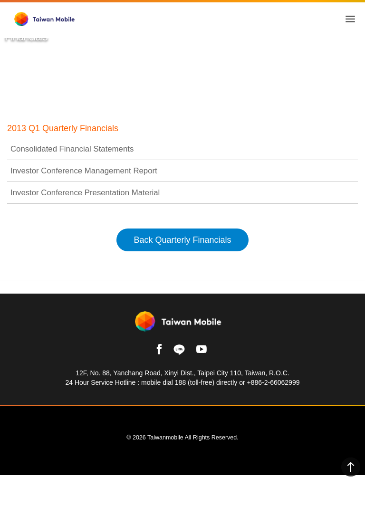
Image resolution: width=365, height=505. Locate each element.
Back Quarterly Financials (182, 254)
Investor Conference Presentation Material (182, 208)
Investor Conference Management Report (182, 186)
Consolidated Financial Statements (182, 164)
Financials (146, 122)
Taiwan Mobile (29, 122)
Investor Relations (91, 122)
